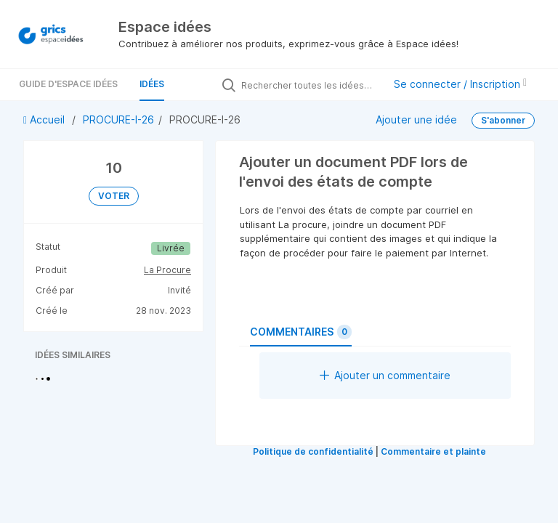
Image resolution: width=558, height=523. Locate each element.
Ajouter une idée (416, 119)
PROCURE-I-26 (118, 119)
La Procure (167, 269)
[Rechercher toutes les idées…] (308, 85)
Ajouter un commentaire (385, 375)
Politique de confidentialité (313, 451)
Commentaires (301, 332)
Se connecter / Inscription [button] (460, 84)
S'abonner (503, 120)
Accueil (45, 119)
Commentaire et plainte (433, 451)
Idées (152, 83)
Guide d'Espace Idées (68, 83)
